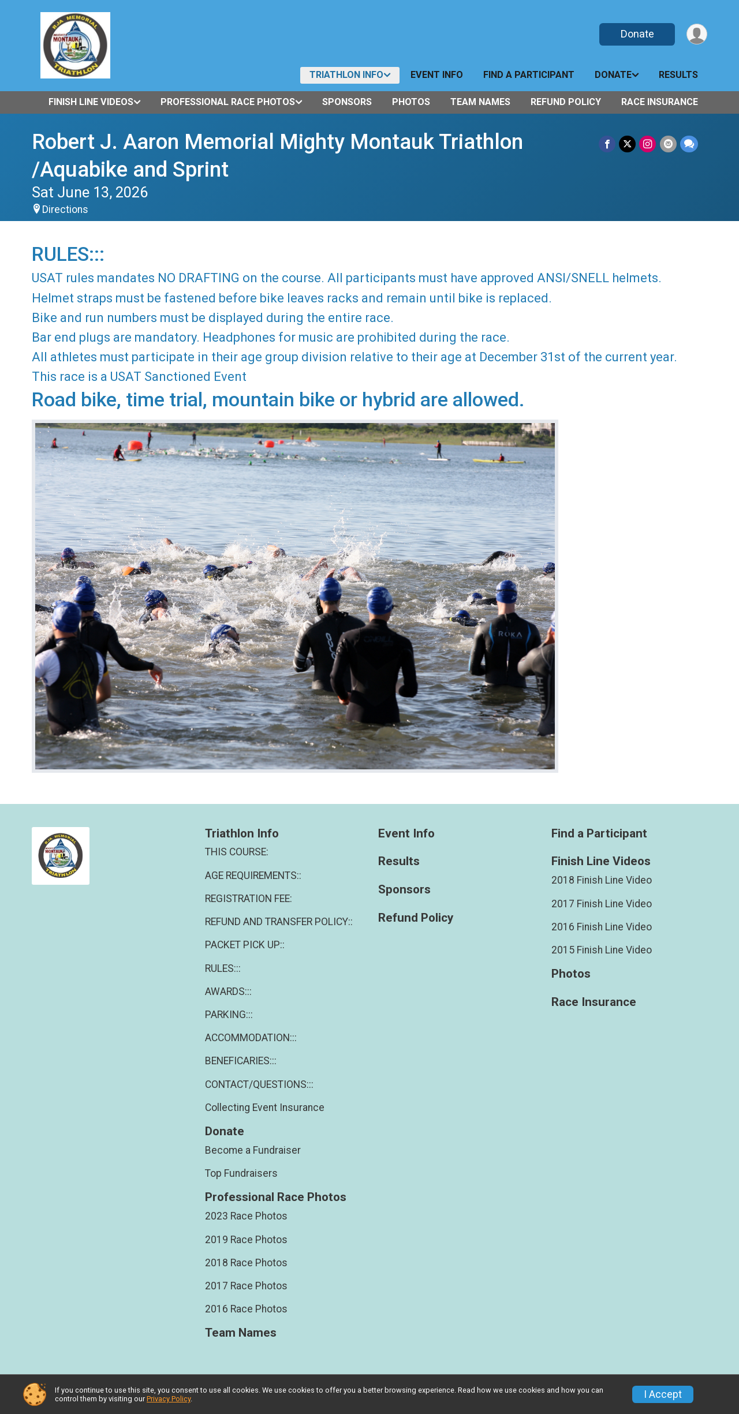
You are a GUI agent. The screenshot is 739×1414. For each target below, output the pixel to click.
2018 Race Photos (246, 1263)
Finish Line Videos (90, 101)
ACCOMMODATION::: (251, 1037)
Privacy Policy (169, 1398)
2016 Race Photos (246, 1309)
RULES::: (223, 968)
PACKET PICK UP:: (245, 945)
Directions (65, 209)
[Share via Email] (668, 144)
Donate (637, 34)
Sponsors (347, 101)
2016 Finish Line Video (601, 927)
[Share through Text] (689, 144)
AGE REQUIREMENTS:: (253, 875)
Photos (411, 101)
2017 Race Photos (246, 1286)
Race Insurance (659, 101)
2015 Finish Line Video (601, 950)
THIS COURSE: (236, 852)
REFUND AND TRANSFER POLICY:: (279, 921)
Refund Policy (566, 101)
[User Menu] (696, 34)
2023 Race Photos (246, 1216)
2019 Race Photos (246, 1239)
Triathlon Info (346, 74)
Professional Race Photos (228, 101)
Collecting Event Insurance (264, 1107)
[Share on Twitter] (627, 144)
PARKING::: (229, 1014)
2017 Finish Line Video (601, 904)
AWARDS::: (228, 991)
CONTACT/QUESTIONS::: (259, 1084)
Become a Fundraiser (253, 1150)
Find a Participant (528, 74)
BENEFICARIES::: (241, 1061)
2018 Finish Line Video (601, 880)
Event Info (436, 74)
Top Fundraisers (241, 1173)
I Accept (663, 1394)
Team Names (480, 101)
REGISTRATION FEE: (248, 898)
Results (678, 74)
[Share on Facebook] (607, 144)
